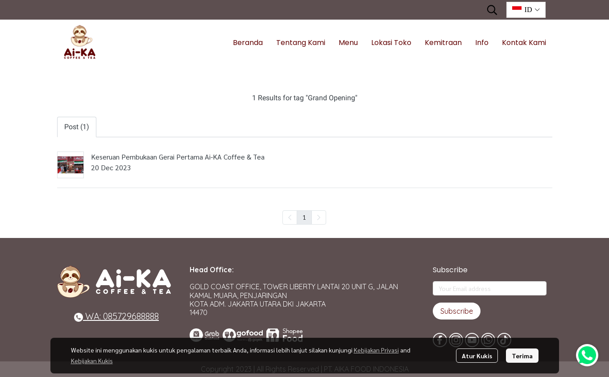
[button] (492, 9)
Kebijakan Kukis (92, 361)
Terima (522, 356)
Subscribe (456, 311)
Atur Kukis (477, 356)
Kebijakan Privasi (376, 350)
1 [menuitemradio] (304, 217)
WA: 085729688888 (116, 316)
